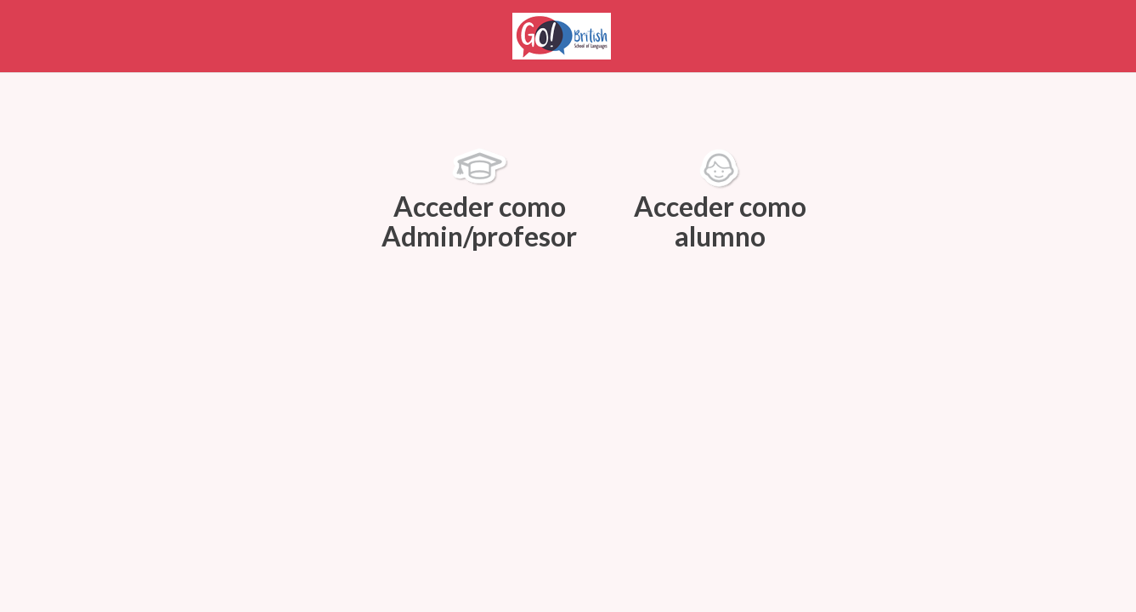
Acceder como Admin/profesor (479, 200)
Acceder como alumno (720, 200)
